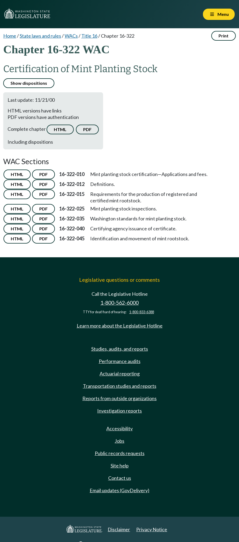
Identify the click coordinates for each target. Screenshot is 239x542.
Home (9, 36)
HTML (60, 129)
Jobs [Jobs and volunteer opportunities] (119, 441)
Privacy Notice (151, 529)
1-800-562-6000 (119, 303)
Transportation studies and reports (119, 386)
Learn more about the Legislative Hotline (120, 326)
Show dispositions (28, 83)
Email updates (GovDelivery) (119, 490)
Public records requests (120, 453)
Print (224, 35)
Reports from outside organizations (119, 398)
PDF (87, 129)
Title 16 (89, 36)
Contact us (119, 478)
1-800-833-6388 (141, 312)
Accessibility (119, 428)
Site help (120, 466)
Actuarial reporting (120, 373)
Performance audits (119, 361)
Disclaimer (119, 529)
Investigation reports (119, 411)
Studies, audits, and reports (119, 349)
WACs (71, 36)
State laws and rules (40, 36)
